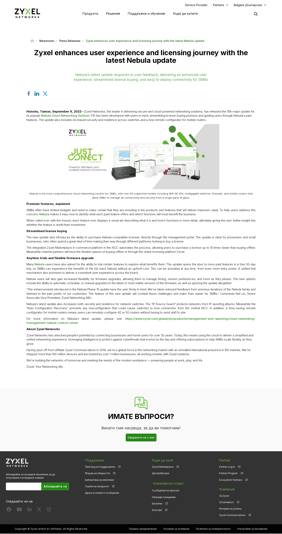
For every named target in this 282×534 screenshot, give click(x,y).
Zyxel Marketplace (163, 467)
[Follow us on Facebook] (9, 510)
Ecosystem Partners (230, 480)
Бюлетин (157, 502)
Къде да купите (185, 14)
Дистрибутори (160, 473)
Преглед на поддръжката (100, 467)
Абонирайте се (55, 487)
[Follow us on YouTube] (19, 510)
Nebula (44, 215)
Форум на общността (97, 473)
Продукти (90, 14)
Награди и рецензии (164, 496)
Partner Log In (227, 467)
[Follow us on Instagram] (49, 510)
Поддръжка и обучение (146, 14)
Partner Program (228, 473)
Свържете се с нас (141, 438)
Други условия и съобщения (102, 493)
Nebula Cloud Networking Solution (65, 116)
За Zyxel (224, 496)
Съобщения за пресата (165, 489)
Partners (218, 5)
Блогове (157, 509)
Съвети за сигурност (97, 486)
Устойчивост (226, 502)
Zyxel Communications (232, 515)
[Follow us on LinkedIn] (29, 510)
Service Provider (196, 5)
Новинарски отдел (167, 483)
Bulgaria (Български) (248, 5)
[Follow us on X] (39, 510)
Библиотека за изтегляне (99, 480)
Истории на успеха (230, 509)
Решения (113, 14)
